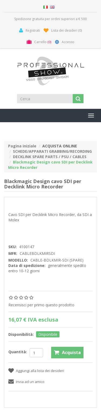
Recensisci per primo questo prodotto (41, 304)
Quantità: (17, 351)
